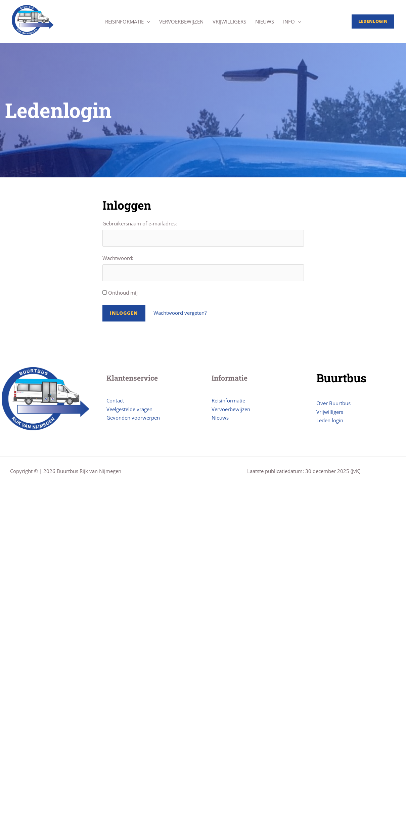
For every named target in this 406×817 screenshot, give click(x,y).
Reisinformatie (127, 21)
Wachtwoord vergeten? (180, 312)
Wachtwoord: (117, 258)
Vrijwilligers (229, 21)
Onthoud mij (120, 292)
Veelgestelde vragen (129, 409)
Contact (115, 400)
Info (292, 21)
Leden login (329, 420)
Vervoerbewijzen (181, 21)
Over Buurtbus (333, 403)
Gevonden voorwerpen (133, 417)
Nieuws (264, 21)
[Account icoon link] (373, 21)
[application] (147, 21)
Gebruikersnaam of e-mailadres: (139, 223)
